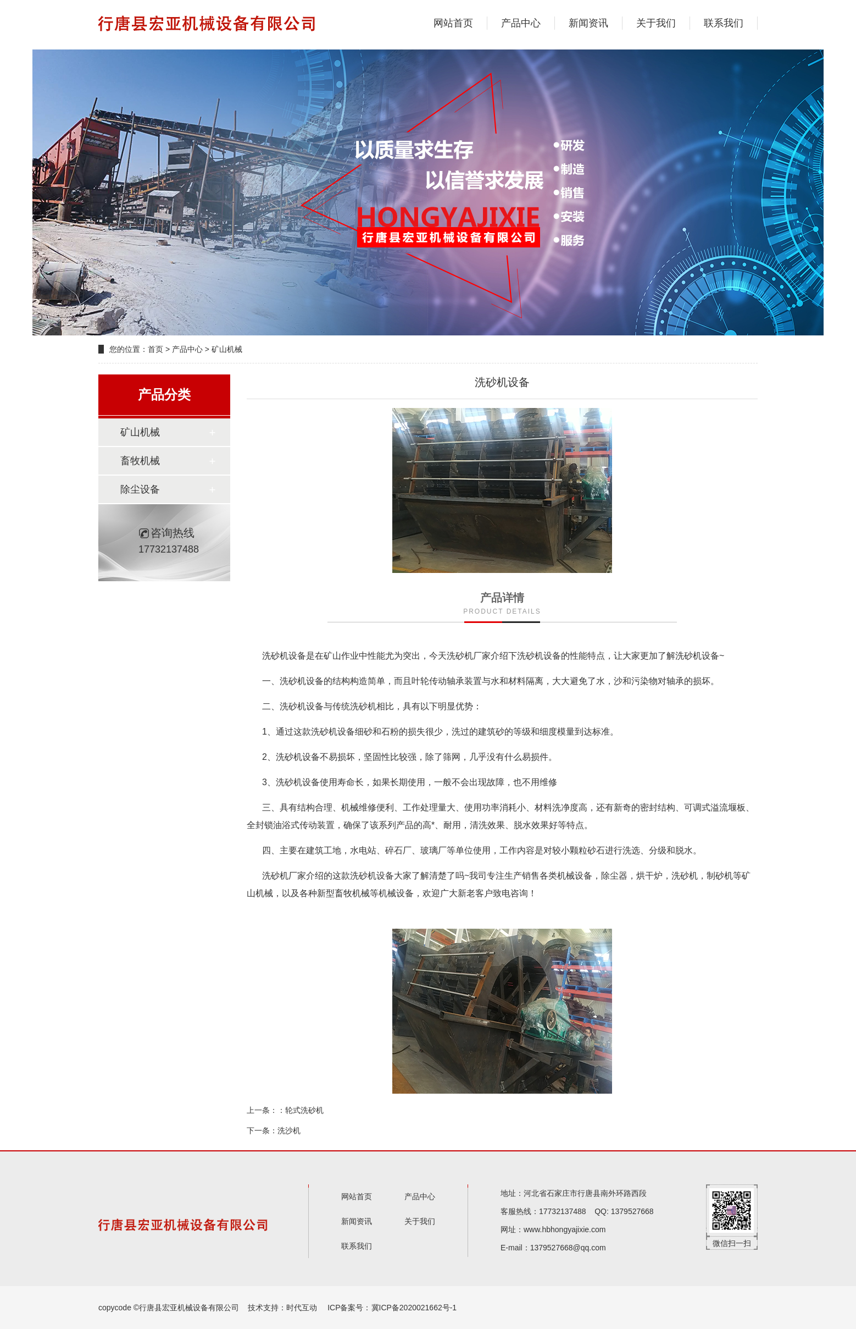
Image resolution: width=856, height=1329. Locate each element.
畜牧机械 (140, 460)
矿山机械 (227, 349)
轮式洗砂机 (304, 1110)
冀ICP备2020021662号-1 (414, 1307)
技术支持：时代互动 (282, 1307)
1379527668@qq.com (568, 1247)
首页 (155, 349)
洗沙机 (289, 1130)
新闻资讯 (588, 23)
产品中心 (521, 23)
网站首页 (453, 23)
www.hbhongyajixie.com (564, 1229)
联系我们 (723, 23)
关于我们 (656, 23)
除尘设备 (140, 489)
